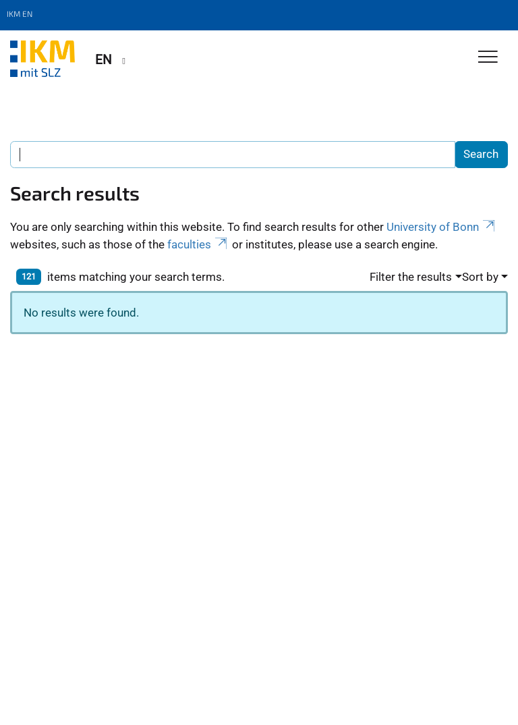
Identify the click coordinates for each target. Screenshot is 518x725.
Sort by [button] (480, 277)
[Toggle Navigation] (488, 58)
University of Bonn (441, 227)
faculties (198, 244)
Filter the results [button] (411, 277)
